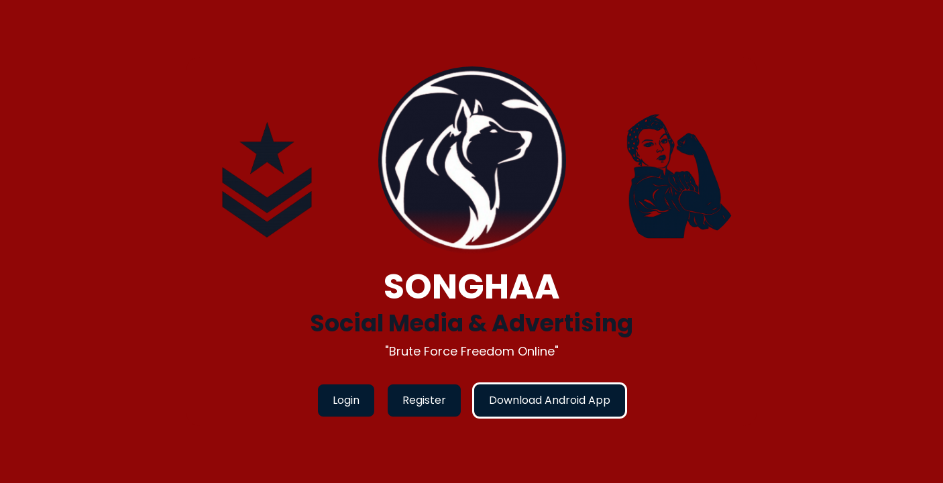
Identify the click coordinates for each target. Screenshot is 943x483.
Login (346, 400)
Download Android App (549, 400)
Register (424, 400)
